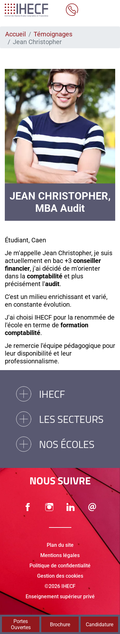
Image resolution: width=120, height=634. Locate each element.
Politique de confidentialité (60, 566)
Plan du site (60, 545)
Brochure (60, 624)
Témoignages (53, 34)
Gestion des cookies (60, 576)
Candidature (99, 624)
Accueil (15, 34)
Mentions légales (60, 555)
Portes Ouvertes (21, 624)
